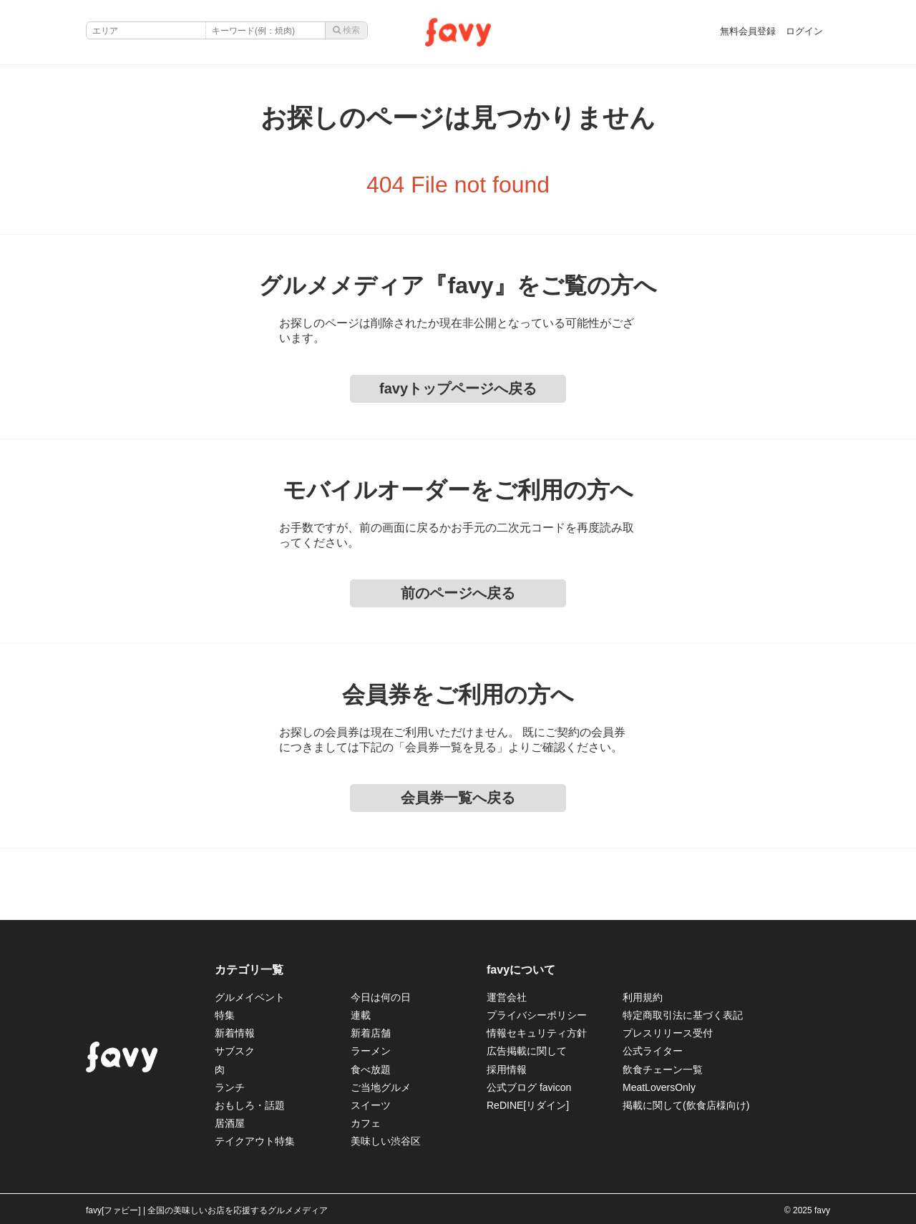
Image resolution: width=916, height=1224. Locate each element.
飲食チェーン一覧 (663, 1069)
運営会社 (507, 997)
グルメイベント (250, 997)
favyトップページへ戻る (458, 388)
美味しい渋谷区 (386, 1141)
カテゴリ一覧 (249, 970)
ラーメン (371, 1051)
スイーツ (371, 1105)
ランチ (230, 1087)
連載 (361, 1015)
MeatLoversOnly (659, 1087)
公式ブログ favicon (529, 1087)
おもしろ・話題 (250, 1105)
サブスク (235, 1051)
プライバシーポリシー (537, 1015)
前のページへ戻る (458, 593)
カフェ (366, 1123)
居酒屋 (230, 1123)
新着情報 (235, 1033)
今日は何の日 (381, 997)
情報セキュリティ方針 (537, 1033)
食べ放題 (371, 1069)
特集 (225, 1015)
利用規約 (643, 997)
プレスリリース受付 (668, 1033)
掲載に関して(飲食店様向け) (686, 1105)
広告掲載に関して (527, 1051)
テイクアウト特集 (255, 1141)
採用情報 (507, 1069)
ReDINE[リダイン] (528, 1105)
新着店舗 (371, 1033)
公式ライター (653, 1051)
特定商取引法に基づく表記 (683, 1015)
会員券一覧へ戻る (458, 798)
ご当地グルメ (381, 1087)
